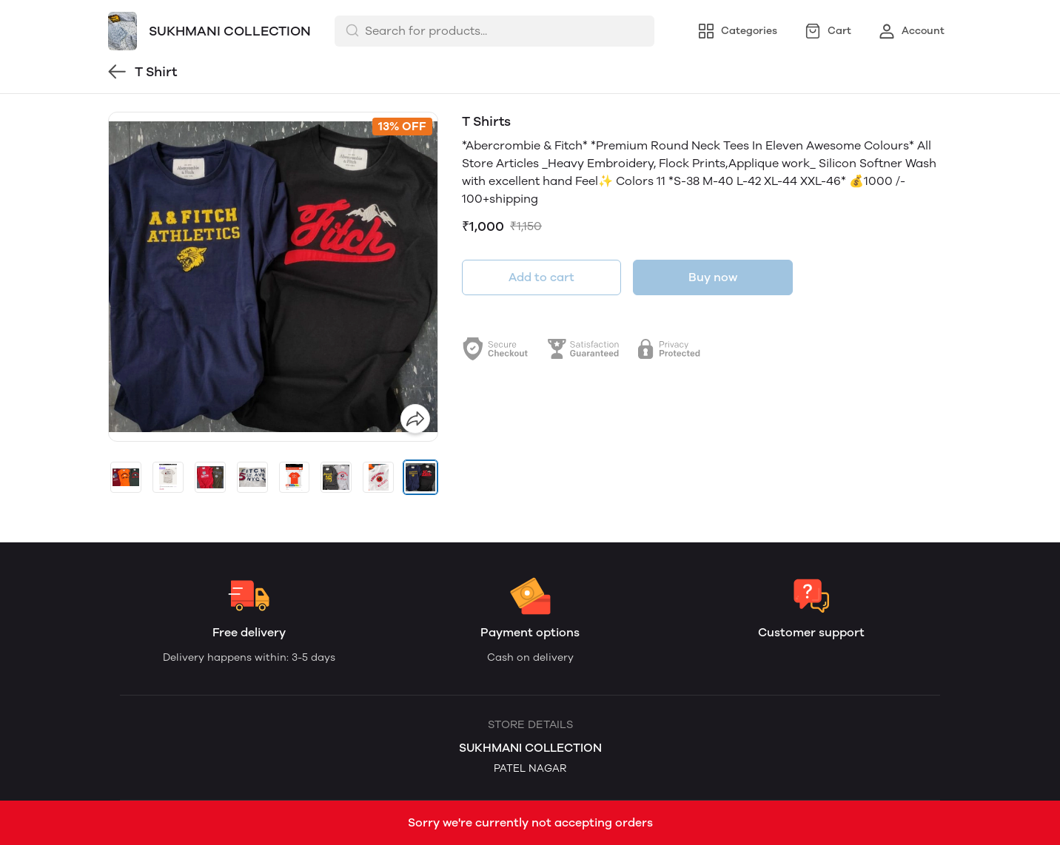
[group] (273, 276)
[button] (126, 477)
